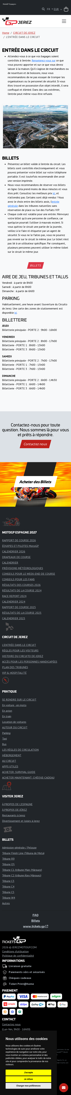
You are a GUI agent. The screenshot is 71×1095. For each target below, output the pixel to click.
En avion (7, 710)
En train (6, 716)
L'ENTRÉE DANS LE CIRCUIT (19, 645)
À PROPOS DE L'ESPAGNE (17, 804)
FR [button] (49, 9)
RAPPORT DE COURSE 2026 (19, 540)
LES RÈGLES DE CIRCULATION (20, 749)
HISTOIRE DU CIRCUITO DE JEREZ (22, 656)
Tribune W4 (8, 897)
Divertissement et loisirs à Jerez (21, 821)
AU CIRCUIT (9, 761)
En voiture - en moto (14, 705)
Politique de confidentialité (18, 955)
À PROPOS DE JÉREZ (14, 809)
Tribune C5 (8, 892)
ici (54, 193)
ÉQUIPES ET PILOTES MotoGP (20, 546)
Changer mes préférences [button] (28, 1086)
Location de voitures (14, 722)
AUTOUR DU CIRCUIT (14, 727)
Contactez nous (35, 444)
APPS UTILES (10, 766)
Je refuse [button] (28, 1079)
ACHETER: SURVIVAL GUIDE (18, 772)
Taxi (4, 738)
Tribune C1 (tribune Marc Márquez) (22, 870)
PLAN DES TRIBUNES (15, 667)
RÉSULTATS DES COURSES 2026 (21, 585)
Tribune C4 (8, 886)
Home (5, 32)
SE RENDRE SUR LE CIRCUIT (19, 699)
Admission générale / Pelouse (19, 847)
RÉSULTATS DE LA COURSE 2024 (21, 590)
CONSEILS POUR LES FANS (18, 579)
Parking (6, 733)
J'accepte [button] (28, 1072)
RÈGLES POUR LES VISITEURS (20, 650)
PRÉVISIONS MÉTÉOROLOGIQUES (22, 568)
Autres (6, 903)
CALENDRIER (10, 562)
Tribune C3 (8, 881)
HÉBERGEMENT (11, 755)
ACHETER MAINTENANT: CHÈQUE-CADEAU (28, 777)
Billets (35, 921)
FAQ (35, 915)
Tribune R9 (8, 858)
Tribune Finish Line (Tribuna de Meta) (23, 853)
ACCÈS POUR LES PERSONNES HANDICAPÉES (29, 661)
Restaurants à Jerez (13, 815)
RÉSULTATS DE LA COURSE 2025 (21, 612)
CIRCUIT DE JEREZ (24, 32)
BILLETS (35, 265)
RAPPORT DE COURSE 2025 (19, 607)
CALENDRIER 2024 (13, 601)
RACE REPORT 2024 (14, 596)
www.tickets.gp (35, 926)
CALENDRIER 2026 (13, 551)
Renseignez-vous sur (43, 60)
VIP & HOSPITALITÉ (14, 672)
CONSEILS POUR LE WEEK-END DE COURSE (28, 573)
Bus (4, 744)
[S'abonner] (63, 1087)
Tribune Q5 (8, 864)
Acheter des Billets (35, 481)
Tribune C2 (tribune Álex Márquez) (21, 875)
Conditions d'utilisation (15, 951)
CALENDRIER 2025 (13, 618)
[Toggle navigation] (64, 21)
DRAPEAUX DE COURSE (16, 557)
